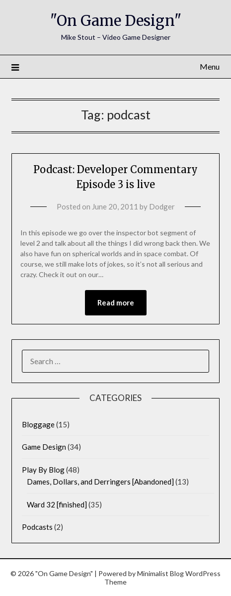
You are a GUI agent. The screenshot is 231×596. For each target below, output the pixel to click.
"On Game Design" (115, 20)
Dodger (162, 206)
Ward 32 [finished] (57, 504)
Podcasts (37, 526)
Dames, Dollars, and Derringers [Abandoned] (100, 481)
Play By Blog (43, 469)
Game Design (44, 446)
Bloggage (38, 424)
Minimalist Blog (160, 573)
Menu (210, 66)
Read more (115, 302)
